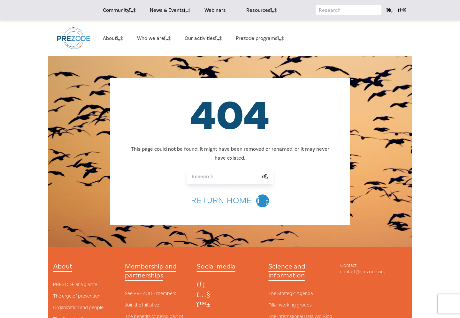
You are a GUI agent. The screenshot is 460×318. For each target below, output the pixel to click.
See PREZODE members (150, 294)
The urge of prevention (76, 296)
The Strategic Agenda (290, 294)
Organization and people (78, 308)
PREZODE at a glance (75, 285)
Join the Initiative (142, 305)
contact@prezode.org (363, 272)
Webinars (215, 10)
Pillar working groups (289, 305)
